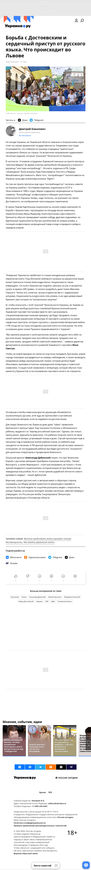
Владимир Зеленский (72, 597)
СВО (46, 601)
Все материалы (25, 135)
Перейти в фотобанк (30, 113)
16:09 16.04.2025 (12, 62)
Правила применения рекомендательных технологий (40, 825)
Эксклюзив (15, 597)
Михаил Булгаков (54, 597)
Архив (42, 792)
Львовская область (65, 601)
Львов (24, 597)
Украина (39, 601)
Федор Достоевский (26, 601)
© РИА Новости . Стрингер (14, 113)
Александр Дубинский (37, 597)
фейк (53, 601)
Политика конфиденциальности (30, 823)
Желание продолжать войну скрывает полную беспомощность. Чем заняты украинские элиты (38, 540)
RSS (50, 792)
